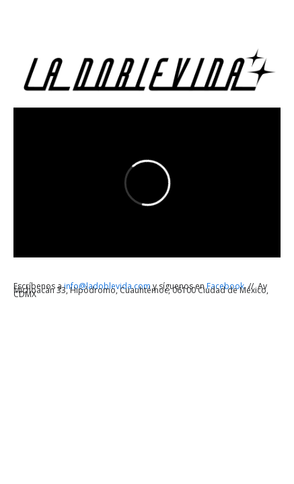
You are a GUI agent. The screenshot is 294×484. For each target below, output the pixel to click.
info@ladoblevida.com (108, 286)
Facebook (226, 286)
